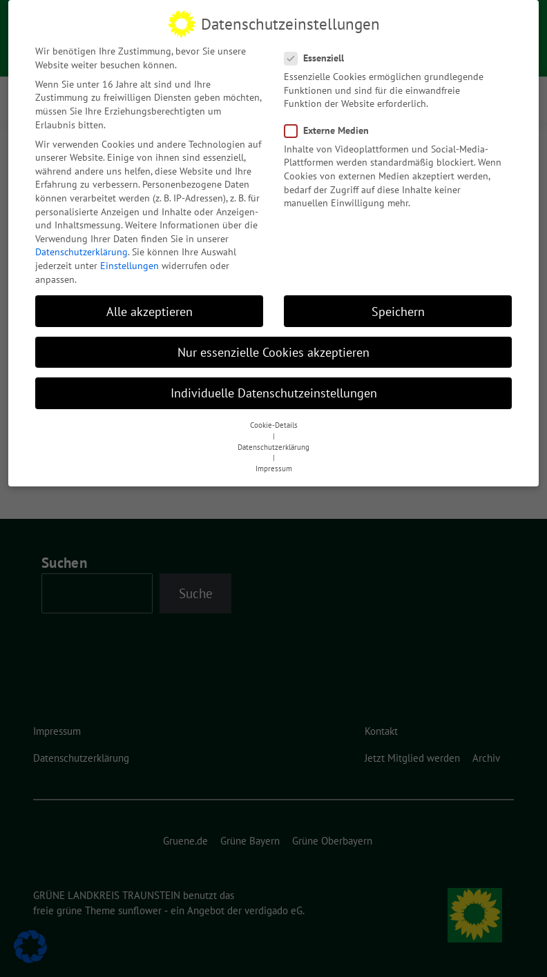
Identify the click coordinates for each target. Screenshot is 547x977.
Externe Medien (331, 126)
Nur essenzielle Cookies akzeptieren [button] (273, 348)
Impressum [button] (274, 465)
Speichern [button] (398, 307)
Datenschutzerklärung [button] (273, 443)
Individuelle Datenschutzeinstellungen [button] (274, 389)
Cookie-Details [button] (274, 421)
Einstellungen (129, 261)
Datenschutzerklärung (81, 248)
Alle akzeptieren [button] (149, 307)
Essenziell (318, 54)
